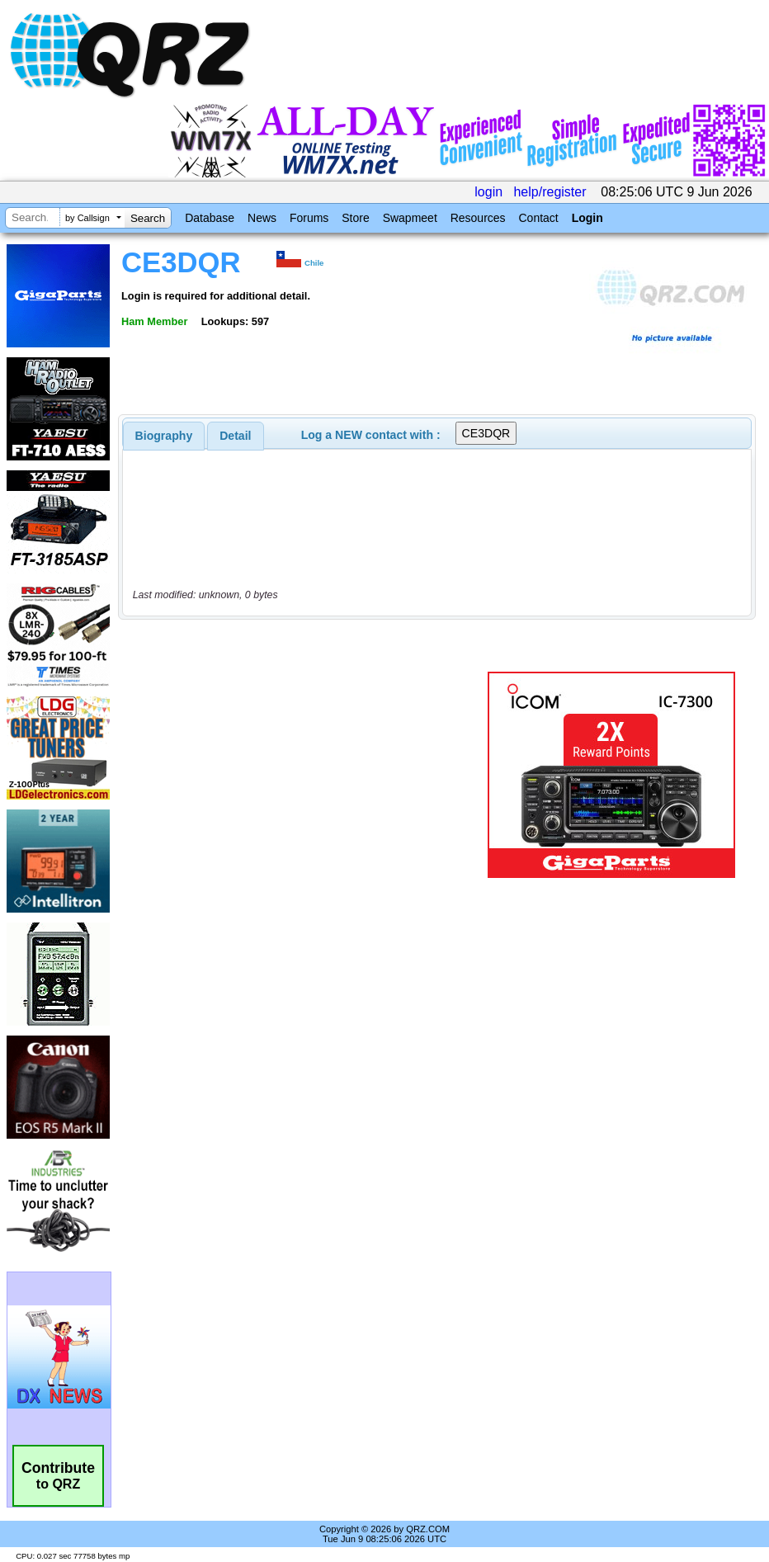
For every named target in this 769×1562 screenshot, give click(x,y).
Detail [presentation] (235, 435)
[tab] (164, 436)
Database (209, 217)
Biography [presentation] (164, 435)
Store (355, 217)
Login (587, 217)
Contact (538, 217)
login (488, 192)
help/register (549, 192)
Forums (309, 217)
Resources (478, 217)
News (262, 217)
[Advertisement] (306, 774)
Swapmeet (410, 217)
